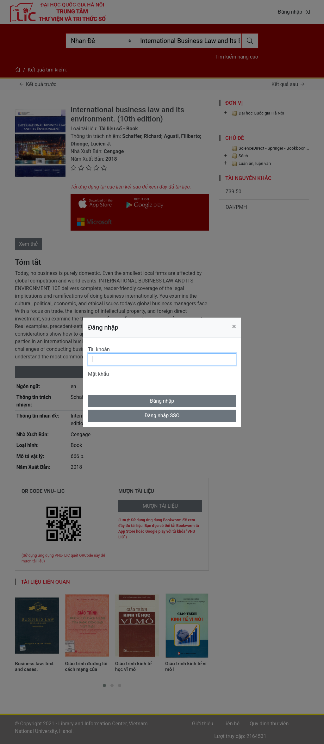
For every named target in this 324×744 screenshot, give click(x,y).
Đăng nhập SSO (162, 415)
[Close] (234, 326)
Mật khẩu (98, 374)
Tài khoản (99, 349)
